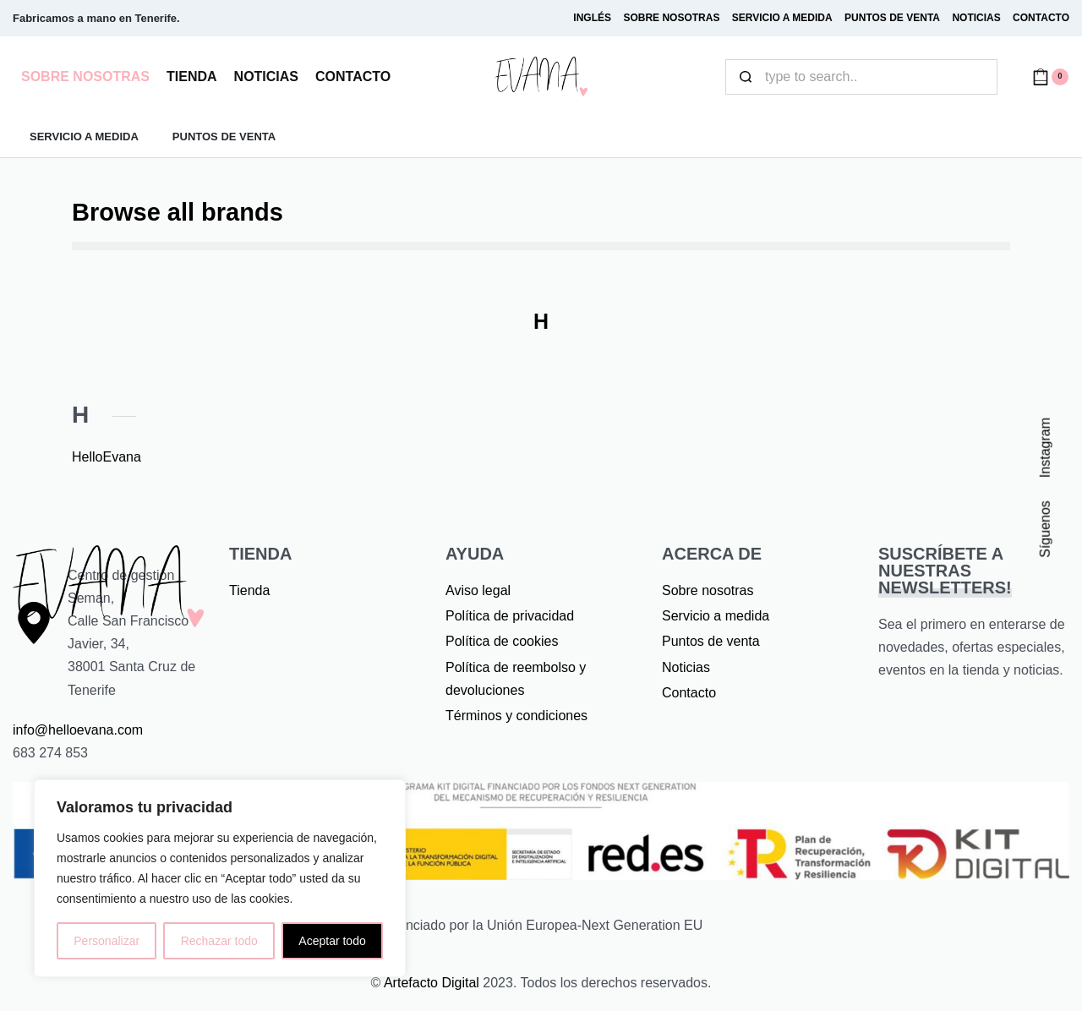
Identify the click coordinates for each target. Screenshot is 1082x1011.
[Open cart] (1050, 77)
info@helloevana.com (78, 730)
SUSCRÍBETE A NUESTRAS (945, 570)
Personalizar (106, 941)
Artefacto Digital (431, 982)
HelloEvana (106, 457)
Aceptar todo (331, 941)
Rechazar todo (219, 941)
